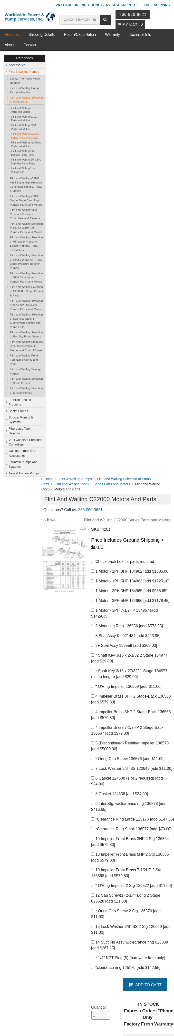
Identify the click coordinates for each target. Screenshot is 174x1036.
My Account (77, 956)
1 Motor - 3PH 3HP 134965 (133, 169)
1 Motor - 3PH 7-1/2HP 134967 (128, 192)
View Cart (74, 969)
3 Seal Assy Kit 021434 (129, 214)
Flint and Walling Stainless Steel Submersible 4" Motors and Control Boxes (26, 346)
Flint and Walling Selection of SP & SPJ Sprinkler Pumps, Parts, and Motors (26, 305)
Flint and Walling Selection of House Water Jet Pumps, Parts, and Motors (26, 228)
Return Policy (77, 975)
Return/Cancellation (80, 34)
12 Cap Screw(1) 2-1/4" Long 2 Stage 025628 (129, 500)
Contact (29, 45)
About (9, 45)
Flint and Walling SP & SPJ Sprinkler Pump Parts (26, 161)
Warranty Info (33, 893)
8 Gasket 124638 (123, 378)
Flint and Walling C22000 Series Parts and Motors (25, 136)
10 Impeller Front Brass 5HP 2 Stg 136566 (134, 453)
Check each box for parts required (126, 140)
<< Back (56, 98)
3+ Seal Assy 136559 (128, 224)
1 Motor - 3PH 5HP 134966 (134, 179)
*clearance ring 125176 (129, 569)
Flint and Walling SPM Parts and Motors (23, 127)
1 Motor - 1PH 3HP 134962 (134, 150)
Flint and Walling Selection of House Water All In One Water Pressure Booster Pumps (26, 262)
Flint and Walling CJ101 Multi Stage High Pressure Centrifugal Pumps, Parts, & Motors (26, 185)
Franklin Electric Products (20, 402)
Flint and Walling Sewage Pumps (26, 371)
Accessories (17, 65)
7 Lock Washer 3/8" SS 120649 (128, 350)
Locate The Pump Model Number (25, 80)
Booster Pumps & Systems (21, 420)
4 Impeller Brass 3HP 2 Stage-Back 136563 (127, 278)
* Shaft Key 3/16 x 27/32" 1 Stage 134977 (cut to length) (133, 252)
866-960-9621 (133, 14)
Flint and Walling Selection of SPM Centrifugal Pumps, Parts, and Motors (26, 277)
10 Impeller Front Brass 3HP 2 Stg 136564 (134, 438)
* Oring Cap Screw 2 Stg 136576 (129, 516)
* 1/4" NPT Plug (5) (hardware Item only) (132, 560)
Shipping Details (41, 34)
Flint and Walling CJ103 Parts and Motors (24, 118)
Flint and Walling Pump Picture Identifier (24, 90)
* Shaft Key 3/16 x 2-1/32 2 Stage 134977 (133, 237)
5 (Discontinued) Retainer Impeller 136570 (133, 324)
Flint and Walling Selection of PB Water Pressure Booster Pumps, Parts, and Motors (26, 244)
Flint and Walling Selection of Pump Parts (26, 99)
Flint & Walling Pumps (24, 71)
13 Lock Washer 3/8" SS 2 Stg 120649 (130, 531)
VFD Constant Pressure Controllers (25, 442)
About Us (31, 862)
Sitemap (29, 875)
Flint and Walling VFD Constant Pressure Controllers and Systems (25, 214)
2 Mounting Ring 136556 (130, 204)
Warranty (112, 34)
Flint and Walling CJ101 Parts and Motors (24, 110)
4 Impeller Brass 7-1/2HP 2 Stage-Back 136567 (131, 309)
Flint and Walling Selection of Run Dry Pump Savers (26, 334)
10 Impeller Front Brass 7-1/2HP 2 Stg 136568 (130, 469)
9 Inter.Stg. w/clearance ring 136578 (132, 391)
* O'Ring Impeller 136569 (130, 265)
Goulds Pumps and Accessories (22, 453)
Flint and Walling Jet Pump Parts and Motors (26, 144)
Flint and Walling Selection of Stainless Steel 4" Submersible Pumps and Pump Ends (26, 321)
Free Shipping (157, 5)
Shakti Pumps (18, 411)
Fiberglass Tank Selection (19, 431)
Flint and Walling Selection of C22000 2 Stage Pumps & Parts (26, 291)
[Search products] (80, 20)
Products (12, 34)
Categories (24, 58)
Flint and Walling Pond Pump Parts (23, 170)
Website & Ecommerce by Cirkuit (87, 1026)
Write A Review (152, 833)
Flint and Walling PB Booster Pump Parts (22, 153)
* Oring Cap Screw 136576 (131, 337)
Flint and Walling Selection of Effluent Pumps (26, 390)
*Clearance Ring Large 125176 (128, 406)
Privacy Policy (63, 1012)
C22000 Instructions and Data (75, 774)
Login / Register (79, 963)
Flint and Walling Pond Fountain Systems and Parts (24, 360)
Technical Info (140, 34)
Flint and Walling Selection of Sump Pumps (26, 381)
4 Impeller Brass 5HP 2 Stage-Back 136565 (127, 293)
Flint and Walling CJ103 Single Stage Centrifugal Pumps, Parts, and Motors (26, 200)
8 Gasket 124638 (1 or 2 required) (130, 365)
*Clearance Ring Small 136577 (128, 422)
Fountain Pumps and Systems (23, 464)
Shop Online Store (84, 862)
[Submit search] (105, 20)
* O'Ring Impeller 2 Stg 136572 (128, 484)
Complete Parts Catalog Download (79, 764)
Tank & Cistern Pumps (24, 473)
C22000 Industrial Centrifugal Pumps (102, 720)
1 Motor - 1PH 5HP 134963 (134, 159)
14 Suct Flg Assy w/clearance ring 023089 (133, 547)
